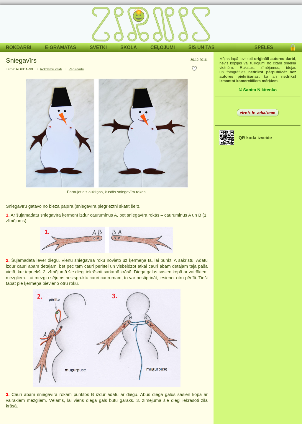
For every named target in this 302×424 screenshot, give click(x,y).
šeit (134, 206)
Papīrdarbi (76, 69)
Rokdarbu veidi (51, 69)
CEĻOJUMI (162, 47)
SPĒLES (264, 47)
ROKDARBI (18, 47)
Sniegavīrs (21, 60)
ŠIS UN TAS (201, 47)
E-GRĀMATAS (60, 47)
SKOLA (128, 47)
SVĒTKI (98, 47)
